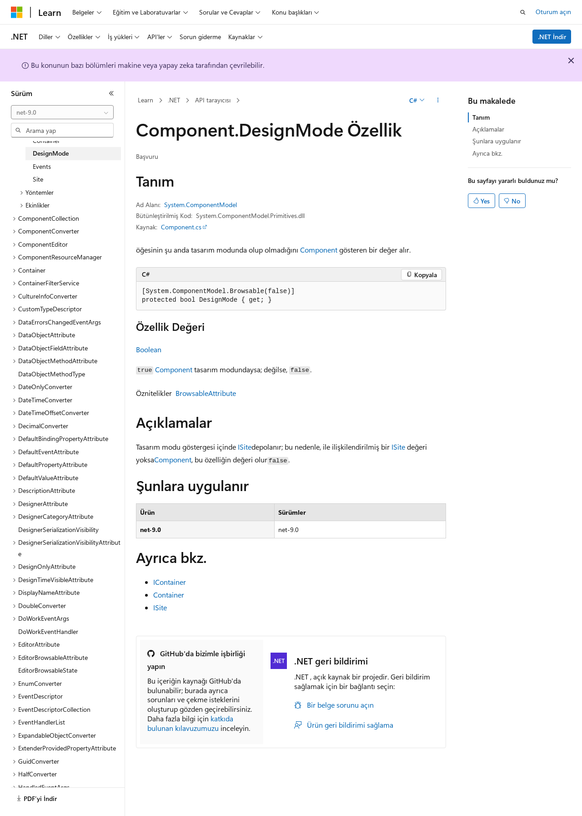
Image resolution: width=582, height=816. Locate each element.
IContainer (169, 582)
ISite (244, 446)
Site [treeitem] (38, 179)
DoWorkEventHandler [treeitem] (48, 631)
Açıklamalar (488, 129)
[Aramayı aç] (523, 12)
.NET (174, 100)
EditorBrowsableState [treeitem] (47, 670)
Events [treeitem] (42, 166)
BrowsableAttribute (206, 393)
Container (168, 594)
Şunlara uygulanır (496, 141)
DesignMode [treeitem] (51, 153)
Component (318, 249)
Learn (145, 100)
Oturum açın (553, 11)
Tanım (481, 117)
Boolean (148, 349)
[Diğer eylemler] (438, 100)
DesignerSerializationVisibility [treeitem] (58, 529)
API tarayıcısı (213, 100)
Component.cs (181, 227)
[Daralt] (111, 93)
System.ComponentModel (200, 204)
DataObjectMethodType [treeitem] (51, 374)
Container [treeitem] (46, 140)
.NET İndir (552, 36)
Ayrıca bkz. (487, 153)
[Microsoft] (17, 12)
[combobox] (62, 112)
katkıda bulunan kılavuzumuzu (190, 723)
